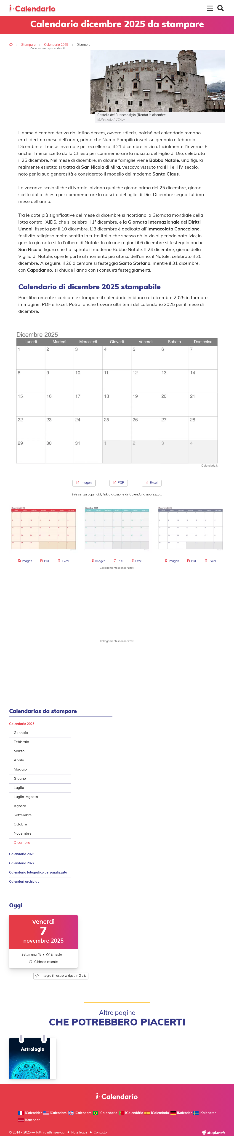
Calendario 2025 (56, 45)
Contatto (100, 1132)
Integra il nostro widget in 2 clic (60, 976)
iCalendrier (30, 1113)
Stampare (28, 45)
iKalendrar (204, 1113)
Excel (151, 483)
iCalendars (54, 1113)
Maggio (20, 769)
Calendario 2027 (21, 863)
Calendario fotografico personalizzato (38, 872)
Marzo (19, 751)
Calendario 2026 (21, 854)
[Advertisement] (47, 82)
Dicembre (22, 843)
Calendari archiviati (24, 882)
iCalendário (131, 1113)
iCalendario (105, 1113)
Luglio (19, 788)
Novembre (23, 834)
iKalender (181, 1113)
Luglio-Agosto (26, 797)
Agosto (20, 806)
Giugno (20, 779)
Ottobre (20, 824)
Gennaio (21, 733)
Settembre (23, 815)
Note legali (79, 1132)
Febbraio (21, 742)
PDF (119, 483)
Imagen (84, 483)
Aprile (19, 760)
